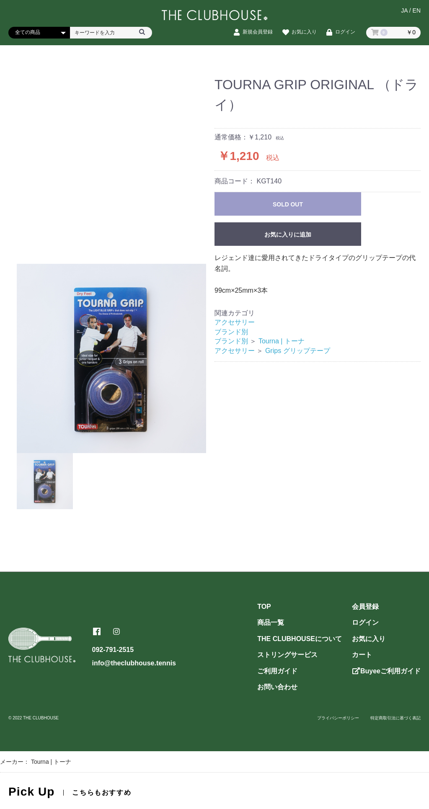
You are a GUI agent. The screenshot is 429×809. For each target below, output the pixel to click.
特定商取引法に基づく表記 (395, 718)
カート (362, 654)
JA (404, 11)
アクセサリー (234, 322)
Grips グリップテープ (297, 350)
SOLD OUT (288, 204)
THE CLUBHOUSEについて (299, 638)
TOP (264, 606)
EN (417, 11)
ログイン (365, 622)
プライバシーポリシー (338, 718)
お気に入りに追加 (287, 234)
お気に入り (368, 638)
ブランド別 (231, 331)
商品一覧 (270, 622)
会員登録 (365, 606)
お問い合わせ (277, 686)
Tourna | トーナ (281, 341)
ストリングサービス (287, 654)
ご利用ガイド (277, 671)
